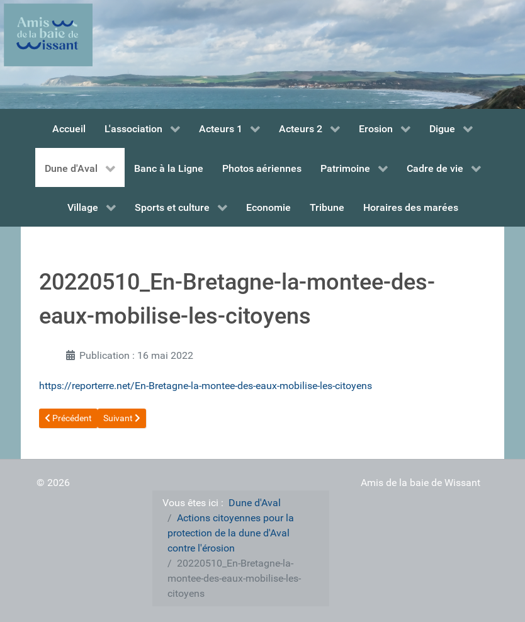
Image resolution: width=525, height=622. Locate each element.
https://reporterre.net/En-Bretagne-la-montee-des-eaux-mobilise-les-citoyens (205, 386)
